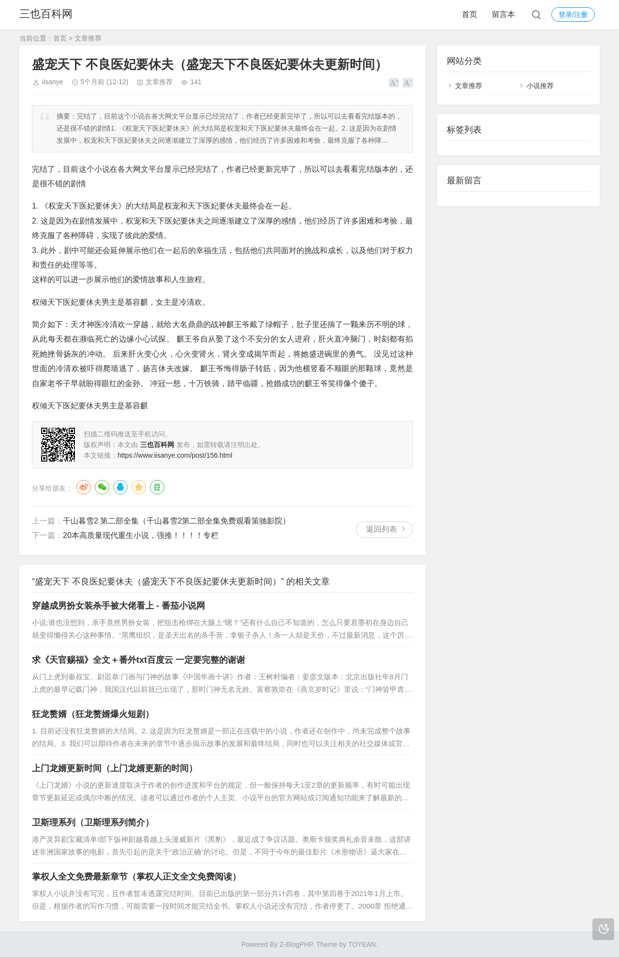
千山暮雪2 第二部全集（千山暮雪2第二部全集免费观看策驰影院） (176, 521)
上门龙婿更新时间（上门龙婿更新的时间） (114, 768)
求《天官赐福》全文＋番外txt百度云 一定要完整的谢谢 (138, 660)
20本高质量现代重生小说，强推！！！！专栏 (141, 535)
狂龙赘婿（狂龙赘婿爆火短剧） (93, 714)
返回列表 (381, 529)
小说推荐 (540, 86)
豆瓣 (157, 487)
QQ (120, 487)
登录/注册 (573, 14)
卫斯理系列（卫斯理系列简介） (93, 822)
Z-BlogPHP (296, 944)
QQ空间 (139, 487)
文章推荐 (88, 38)
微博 (83, 487)
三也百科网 (46, 14)
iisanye (52, 82)
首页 (469, 14)
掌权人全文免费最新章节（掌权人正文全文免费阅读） (136, 877)
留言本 (503, 14)
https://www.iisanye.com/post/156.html (175, 455)
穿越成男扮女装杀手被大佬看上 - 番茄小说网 (118, 606)
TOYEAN (362, 944)
